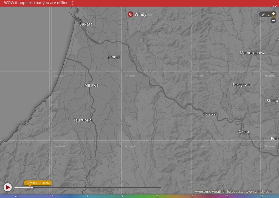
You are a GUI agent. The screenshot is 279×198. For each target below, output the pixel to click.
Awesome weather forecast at (234, 191)
